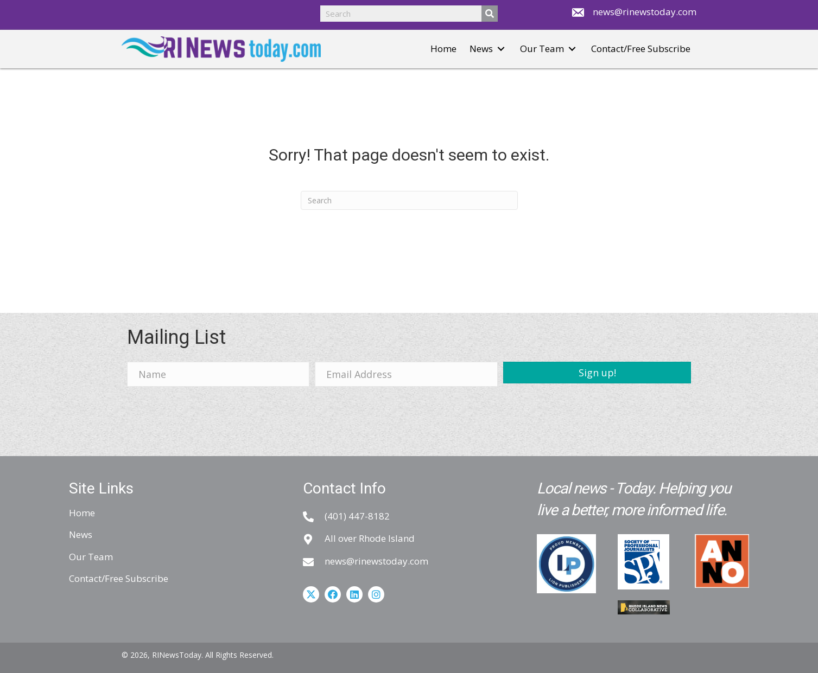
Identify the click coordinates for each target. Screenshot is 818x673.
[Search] (409, 200)
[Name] (218, 374)
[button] (501, 49)
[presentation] (209, 416)
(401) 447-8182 (357, 516)
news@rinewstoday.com (644, 11)
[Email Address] (406, 374)
